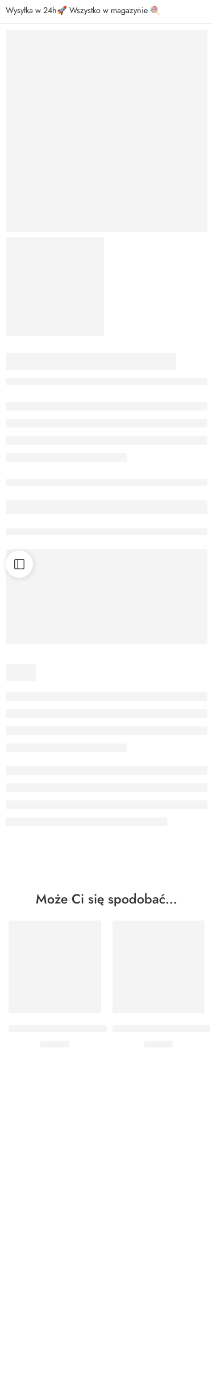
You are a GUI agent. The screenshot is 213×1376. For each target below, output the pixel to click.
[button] (54, 995)
